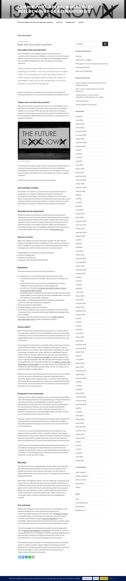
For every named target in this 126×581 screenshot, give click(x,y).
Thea (77, 101)
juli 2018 (78, 408)
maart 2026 (79, 120)
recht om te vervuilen (41, 357)
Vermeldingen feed (82, 503)
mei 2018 (79, 412)
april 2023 (79, 247)
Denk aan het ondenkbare (84, 71)
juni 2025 (79, 154)
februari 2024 (80, 213)
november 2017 (81, 430)
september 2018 (81, 404)
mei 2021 (79, 326)
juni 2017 (78, 445)
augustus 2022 (80, 273)
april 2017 (79, 453)
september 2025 (81, 142)
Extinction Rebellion (49, 518)
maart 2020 (79, 359)
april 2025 (79, 161)
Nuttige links (70, 22)
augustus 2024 (80, 191)
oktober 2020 (80, 352)
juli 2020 (78, 356)
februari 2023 (80, 255)
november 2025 (81, 135)
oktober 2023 (80, 228)
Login (77, 499)
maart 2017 (79, 457)
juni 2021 (78, 322)
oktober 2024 (80, 184)
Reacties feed (80, 506)
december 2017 (81, 427)
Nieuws (78, 487)
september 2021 (81, 311)
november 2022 (81, 262)
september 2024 (81, 187)
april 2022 (79, 288)
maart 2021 (79, 333)
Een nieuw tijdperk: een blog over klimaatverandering (35, 22)
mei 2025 (79, 157)
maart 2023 (79, 251)
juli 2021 (78, 318)
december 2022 (81, 258)
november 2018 (81, 400)
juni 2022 (79, 281)
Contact (81, 22)
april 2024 (79, 206)
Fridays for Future (61, 514)
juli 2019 (78, 382)
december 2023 (81, 221)
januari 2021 (80, 341)
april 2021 (79, 329)
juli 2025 (78, 150)
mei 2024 (79, 202)
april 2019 (79, 389)
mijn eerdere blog (56, 229)
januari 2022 (80, 300)
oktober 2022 (80, 266)
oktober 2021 (80, 307)
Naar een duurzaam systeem (35, 44)
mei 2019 (79, 386)
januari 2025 (80, 172)
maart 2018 (79, 415)
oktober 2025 (80, 139)
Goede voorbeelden (82, 476)
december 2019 (81, 371)
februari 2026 (80, 124)
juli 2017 (78, 442)
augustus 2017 (80, 438)
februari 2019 (80, 393)
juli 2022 (78, 277)
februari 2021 (80, 337)
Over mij (59, 22)
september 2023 (81, 232)
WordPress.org (80, 510)
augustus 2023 (80, 236)
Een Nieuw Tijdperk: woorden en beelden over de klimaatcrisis (56, 9)
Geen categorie (80, 472)
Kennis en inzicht (81, 480)
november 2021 (81, 303)
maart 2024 (79, 210)
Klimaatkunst (80, 483)
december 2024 (81, 176)
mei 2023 (79, 243)
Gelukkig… (79, 56)
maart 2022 (79, 292)
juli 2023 (78, 240)
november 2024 (81, 180)
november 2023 (81, 225)
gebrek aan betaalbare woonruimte (37, 530)
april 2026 (79, 116)
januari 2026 (80, 127)
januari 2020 (80, 367)
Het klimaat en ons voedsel (94, 97)
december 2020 (81, 344)
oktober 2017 (80, 434)
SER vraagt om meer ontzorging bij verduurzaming (92, 64)
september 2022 (81, 270)
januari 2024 (80, 217)
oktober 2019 (80, 374)
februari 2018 (80, 419)
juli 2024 (78, 195)
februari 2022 (80, 296)
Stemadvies (85, 101)
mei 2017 (79, 449)
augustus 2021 (80, 314)
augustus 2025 (80, 146)
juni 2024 (79, 198)
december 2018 (81, 397)
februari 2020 (80, 363)
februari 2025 (80, 169)
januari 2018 (80, 423)
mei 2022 (79, 284)
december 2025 (81, 131)
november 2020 (81, 348)
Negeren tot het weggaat (84, 60)
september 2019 (81, 378)
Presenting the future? (83, 67)
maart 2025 (79, 165)
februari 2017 (80, 460)
